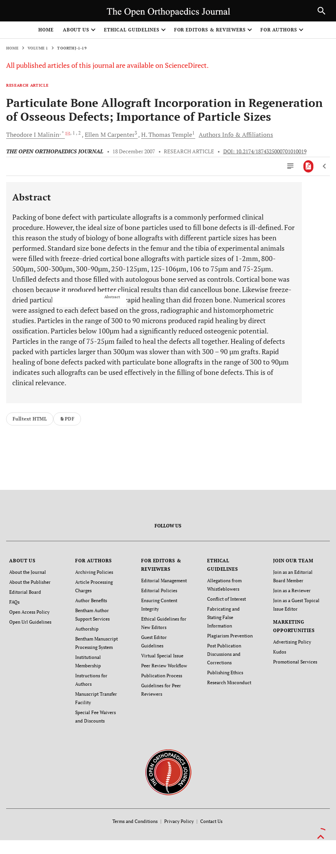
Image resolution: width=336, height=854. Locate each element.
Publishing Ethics (225, 672)
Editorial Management (164, 580)
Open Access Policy (29, 612)
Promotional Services (295, 662)
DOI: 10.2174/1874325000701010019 (264, 151)
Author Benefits (91, 600)
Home (46, 30)
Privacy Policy (179, 821)
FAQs (14, 602)
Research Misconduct (229, 682)
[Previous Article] (325, 166)
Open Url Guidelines (30, 622)
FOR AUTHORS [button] (279, 30)
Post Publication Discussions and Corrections (224, 654)
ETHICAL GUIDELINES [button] (131, 30)
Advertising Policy (292, 642)
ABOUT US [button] (76, 30)
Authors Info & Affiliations (236, 134)
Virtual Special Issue (162, 656)
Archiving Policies (94, 572)
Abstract (112, 297)
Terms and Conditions (135, 821)
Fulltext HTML (30, 419)
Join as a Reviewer (292, 590)
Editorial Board (25, 592)
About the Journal (27, 572)
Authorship (87, 629)
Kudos (279, 652)
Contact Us (211, 821)
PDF (67, 419)
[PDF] (308, 166)
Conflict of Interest (226, 599)
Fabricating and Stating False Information (223, 617)
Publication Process (161, 675)
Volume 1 (38, 48)
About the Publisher (30, 582)
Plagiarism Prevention (230, 636)
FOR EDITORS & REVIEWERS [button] (210, 30)
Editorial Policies (159, 590)
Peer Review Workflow (164, 665)
